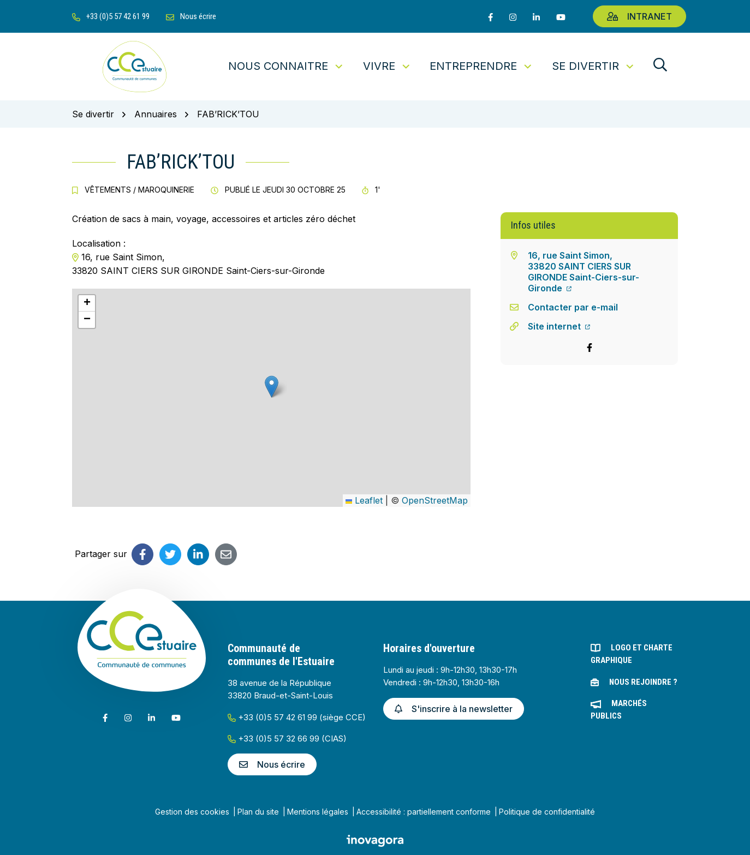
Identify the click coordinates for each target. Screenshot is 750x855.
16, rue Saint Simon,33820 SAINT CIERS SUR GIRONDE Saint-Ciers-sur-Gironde (583, 272)
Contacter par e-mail (573, 307)
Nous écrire (272, 764)
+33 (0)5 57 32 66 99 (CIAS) (287, 738)
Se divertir (593, 66)
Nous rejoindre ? (643, 682)
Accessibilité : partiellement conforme (423, 811)
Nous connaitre (286, 66)
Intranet (639, 16)
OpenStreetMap (435, 500)
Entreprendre (481, 66)
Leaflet (364, 500)
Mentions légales (317, 811)
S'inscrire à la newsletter (454, 708)
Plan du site (258, 811)
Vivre (387, 66)
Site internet (559, 326)
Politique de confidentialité (547, 811)
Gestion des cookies (192, 811)
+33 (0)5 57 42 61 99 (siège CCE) (297, 717)
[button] (271, 386)
